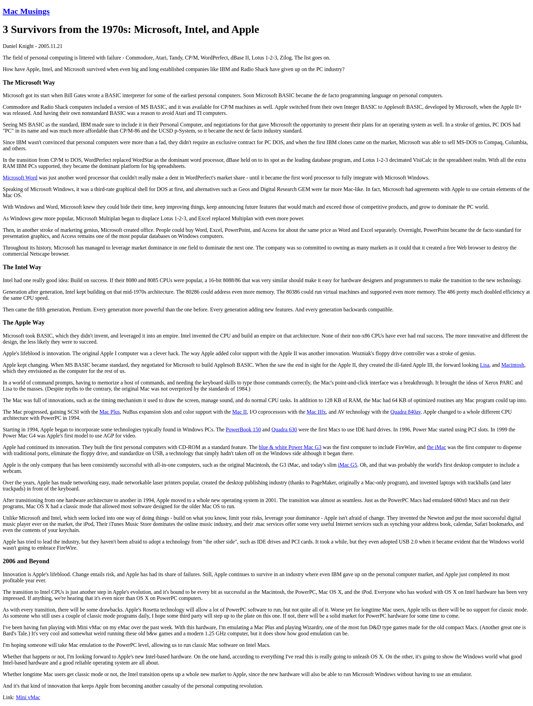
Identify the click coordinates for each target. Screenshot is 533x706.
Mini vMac (28, 697)
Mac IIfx (316, 412)
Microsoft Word (20, 177)
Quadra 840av (406, 412)
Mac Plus (109, 412)
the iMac (436, 447)
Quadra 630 (284, 429)
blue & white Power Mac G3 (290, 447)
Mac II (239, 412)
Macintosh (513, 365)
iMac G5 (347, 465)
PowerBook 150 (243, 429)
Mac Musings (26, 11)
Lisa (484, 365)
